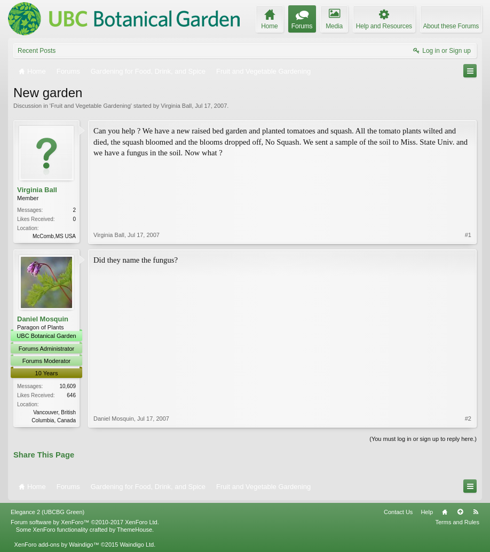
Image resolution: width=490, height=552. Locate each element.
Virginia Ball (176, 105)
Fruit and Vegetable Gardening (91, 105)
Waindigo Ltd (137, 544)
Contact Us (398, 512)
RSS (475, 512)
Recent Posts (37, 50)
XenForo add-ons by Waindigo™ (56, 544)
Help (427, 512)
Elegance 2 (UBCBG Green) (47, 512)
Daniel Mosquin (42, 319)
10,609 (67, 386)
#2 (468, 418)
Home (444, 512)
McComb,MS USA (54, 236)
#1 (468, 235)
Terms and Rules (457, 522)
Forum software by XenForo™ (85, 522)
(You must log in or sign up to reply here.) (423, 439)
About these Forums (451, 26)
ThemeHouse (134, 529)
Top (460, 512)
